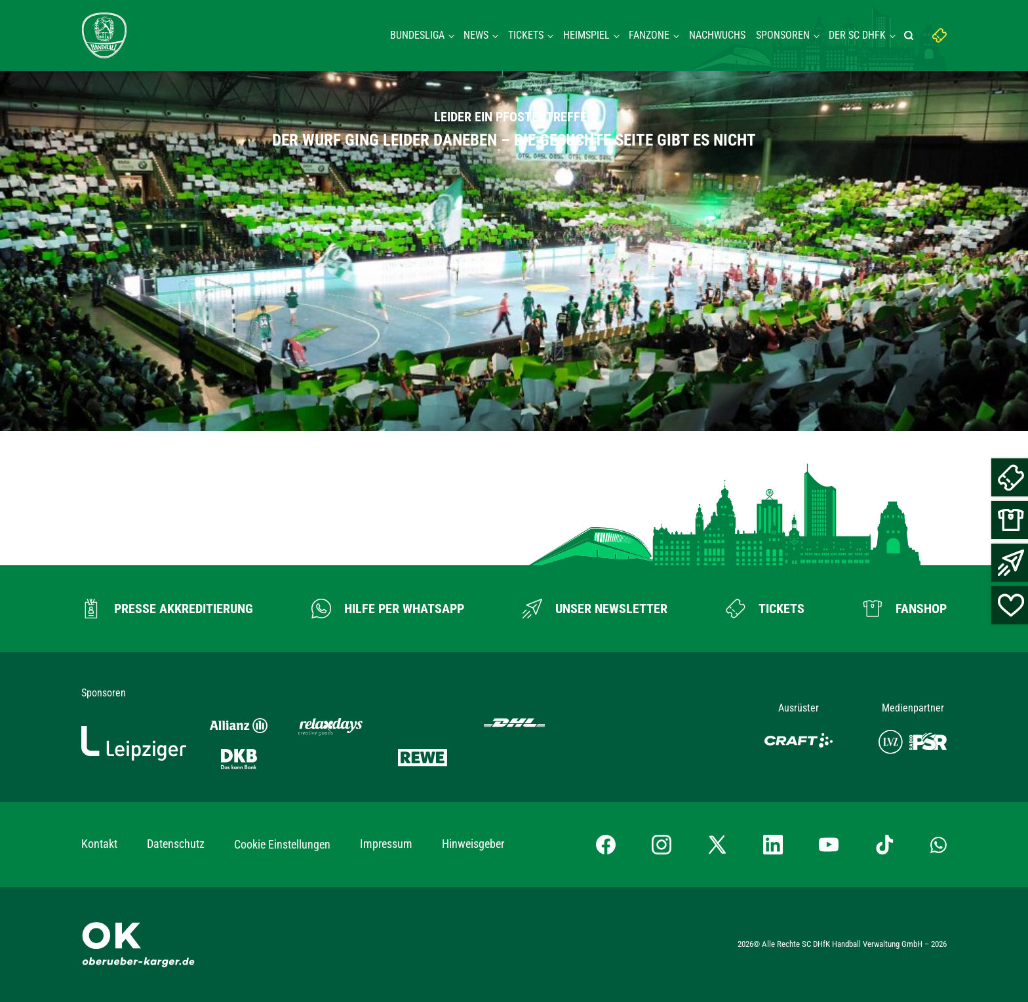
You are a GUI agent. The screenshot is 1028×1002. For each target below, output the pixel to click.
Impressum (386, 844)
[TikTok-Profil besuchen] (884, 844)
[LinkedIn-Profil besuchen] (773, 844)
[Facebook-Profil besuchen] (606, 844)
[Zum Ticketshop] (765, 608)
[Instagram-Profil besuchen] (661, 844)
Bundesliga (417, 35)
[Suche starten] (910, 35)
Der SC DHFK (857, 35)
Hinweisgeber (473, 844)
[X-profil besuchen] (717, 844)
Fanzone (649, 35)
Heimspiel (586, 35)
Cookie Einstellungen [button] (282, 844)
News (476, 35)
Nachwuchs (717, 35)
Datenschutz (176, 844)
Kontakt (99, 844)
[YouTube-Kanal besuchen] (829, 844)
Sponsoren (783, 35)
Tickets (526, 35)
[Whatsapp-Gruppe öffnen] (938, 843)
